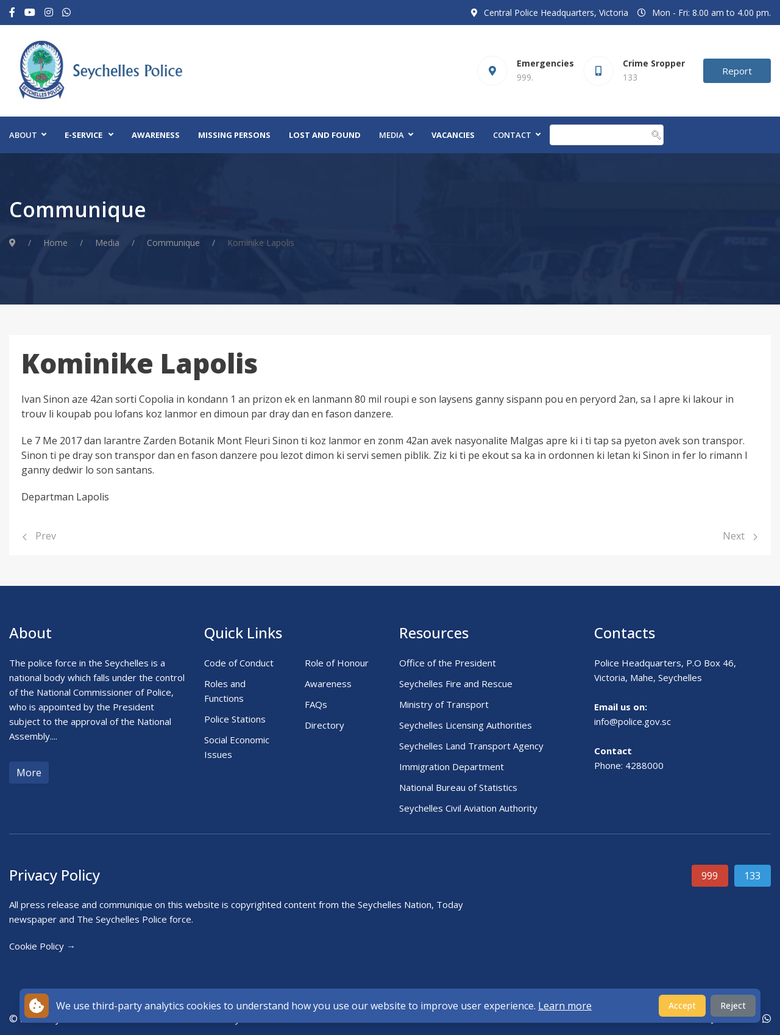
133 (752, 875)
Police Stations (235, 719)
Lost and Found (325, 134)
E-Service (83, 134)
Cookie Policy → (42, 946)
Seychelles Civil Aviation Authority (468, 808)
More (28, 772)
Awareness (156, 134)
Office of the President (447, 663)
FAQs (316, 704)
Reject (733, 1005)
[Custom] (66, 12)
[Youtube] (29, 12)
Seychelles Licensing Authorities (465, 725)
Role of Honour (337, 663)
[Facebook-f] (12, 12)
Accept (682, 1005)
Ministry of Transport (444, 704)
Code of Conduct (239, 663)
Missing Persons (234, 134)
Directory (324, 725)
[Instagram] (48, 12)
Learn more (565, 1005)
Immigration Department (451, 766)
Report (737, 71)
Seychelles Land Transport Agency (471, 746)
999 (709, 875)
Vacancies (453, 134)
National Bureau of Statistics (458, 787)
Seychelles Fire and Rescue (455, 683)
